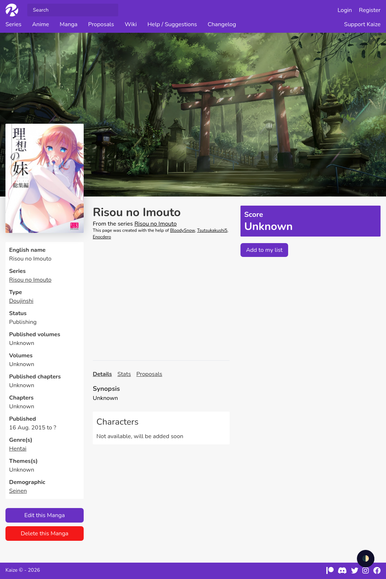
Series (13, 24)
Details (102, 374)
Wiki (131, 24)
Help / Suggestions (172, 24)
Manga (68, 24)
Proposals (101, 24)
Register (370, 10)
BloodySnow (182, 230)
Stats (124, 374)
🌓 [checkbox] (365, 559)
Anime (40, 24)
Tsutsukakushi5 (212, 230)
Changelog (222, 24)
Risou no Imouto (30, 280)
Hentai (18, 449)
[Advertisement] (161, 300)
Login (345, 10)
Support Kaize (362, 24)
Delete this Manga (44, 534)
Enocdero (102, 237)
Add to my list (264, 250)
